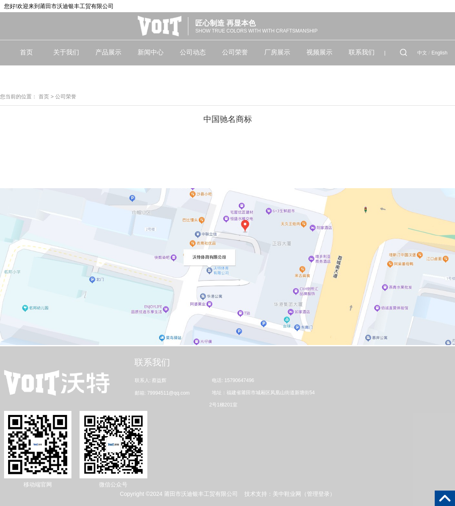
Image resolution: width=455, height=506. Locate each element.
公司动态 (193, 52)
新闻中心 (151, 52)
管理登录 (318, 494)
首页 (26, 52)
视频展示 (319, 52)
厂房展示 (277, 52)
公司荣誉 (235, 52)
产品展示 (108, 52)
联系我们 (362, 52)
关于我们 (66, 52)
